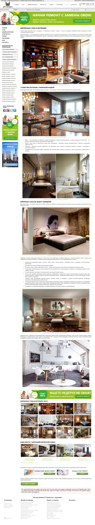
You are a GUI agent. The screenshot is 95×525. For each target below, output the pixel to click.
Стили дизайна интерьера (8, 49)
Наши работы (7, 507)
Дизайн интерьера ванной (8, 90)
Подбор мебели (24, 509)
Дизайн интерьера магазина (8, 101)
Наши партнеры (7, 503)
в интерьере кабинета (29, 460)
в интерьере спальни (82, 460)
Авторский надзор (25, 514)
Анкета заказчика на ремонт (53, 503)
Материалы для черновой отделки (55, 510)
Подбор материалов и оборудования (29, 510)
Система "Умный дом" (51, 515)
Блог (67, 4)
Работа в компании (8, 506)
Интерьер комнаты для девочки (9, 86)
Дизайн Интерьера (32, 4)
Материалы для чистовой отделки (54, 511)
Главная (16, 4)
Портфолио (60, 4)
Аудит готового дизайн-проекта (28, 515)
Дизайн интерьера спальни (8, 76)
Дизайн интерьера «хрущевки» (9, 68)
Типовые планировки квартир (9, 59)
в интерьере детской (65, 460)
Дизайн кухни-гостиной (7, 82)
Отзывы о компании (8, 505)
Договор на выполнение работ (54, 505)
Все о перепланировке (7, 57)
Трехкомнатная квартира (8, 66)
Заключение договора (26, 517)
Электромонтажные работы (53, 507)
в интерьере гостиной (47, 460)
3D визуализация (24, 507)
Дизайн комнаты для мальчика (9, 84)
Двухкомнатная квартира (8, 63)
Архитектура (43, 4)
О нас (23, 4)
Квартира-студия (6, 72)
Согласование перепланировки (54, 506)
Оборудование (50, 514)
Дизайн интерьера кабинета (8, 88)
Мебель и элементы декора (53, 518)
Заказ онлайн (90, 9)
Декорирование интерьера (27, 511)
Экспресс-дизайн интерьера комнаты (29, 505)
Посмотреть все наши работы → (28, 462)
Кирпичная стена (29, 458)
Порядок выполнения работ (27, 502)
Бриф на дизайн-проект (26, 506)
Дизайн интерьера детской (8, 80)
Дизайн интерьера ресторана (9, 99)
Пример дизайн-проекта (26, 503)
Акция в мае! (76, 9)
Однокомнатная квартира (8, 61)
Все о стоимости (24, 518)
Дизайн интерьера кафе (7, 95)
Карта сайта (9, 518)
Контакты (73, 4)
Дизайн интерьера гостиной (8, 74)
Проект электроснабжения (27, 513)
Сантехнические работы (52, 509)
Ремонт (52, 4)
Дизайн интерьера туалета (8, 92)
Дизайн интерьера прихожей (8, 78)
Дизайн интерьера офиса (8, 97)
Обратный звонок (90, 5)
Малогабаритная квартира (8, 70)
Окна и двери (50, 513)
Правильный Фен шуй (7, 54)
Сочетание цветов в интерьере (9, 52)
